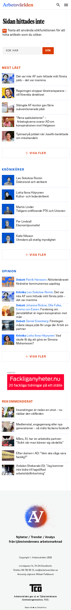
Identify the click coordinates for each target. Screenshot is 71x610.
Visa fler (38, 153)
